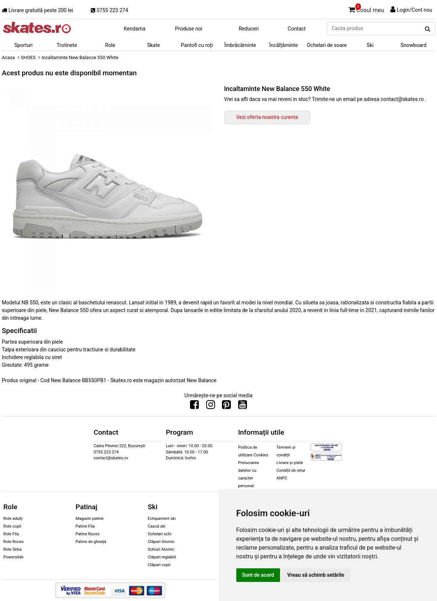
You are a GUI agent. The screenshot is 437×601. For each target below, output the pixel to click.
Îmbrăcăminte (240, 45)
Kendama (134, 29)
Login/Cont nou (414, 10)
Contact (297, 29)
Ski (370, 45)
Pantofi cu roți (197, 45)
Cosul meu (366, 9)
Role (110, 45)
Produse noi (188, 29)
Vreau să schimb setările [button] (315, 575)
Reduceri (249, 29)
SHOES (28, 57)
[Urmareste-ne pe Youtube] (242, 406)
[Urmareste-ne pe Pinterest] (226, 406)
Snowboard (414, 45)
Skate (153, 45)
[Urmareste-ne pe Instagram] (210, 406)
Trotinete (67, 45)
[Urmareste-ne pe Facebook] (194, 406)
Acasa (8, 57)
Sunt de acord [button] (258, 575)
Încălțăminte (283, 45)
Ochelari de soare (327, 45)
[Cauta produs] (427, 29)
